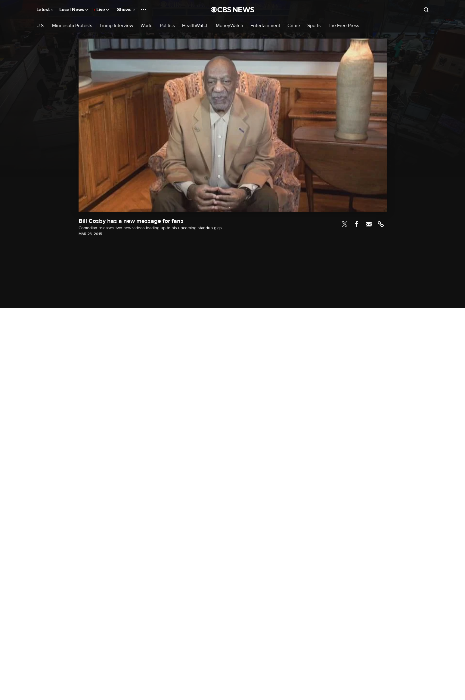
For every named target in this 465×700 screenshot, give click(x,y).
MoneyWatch (229, 26)
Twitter (345, 224)
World (147, 26)
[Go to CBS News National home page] (232, 10)
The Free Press (343, 26)
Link (381, 224)
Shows (126, 9)
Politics (167, 26)
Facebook (357, 224)
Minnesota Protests (72, 26)
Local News (73, 9)
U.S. (40, 26)
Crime (293, 26)
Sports (314, 26)
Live (102, 10)
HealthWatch (195, 26)
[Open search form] (426, 9)
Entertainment (265, 26)
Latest (44, 9)
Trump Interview (116, 26)
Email (369, 224)
